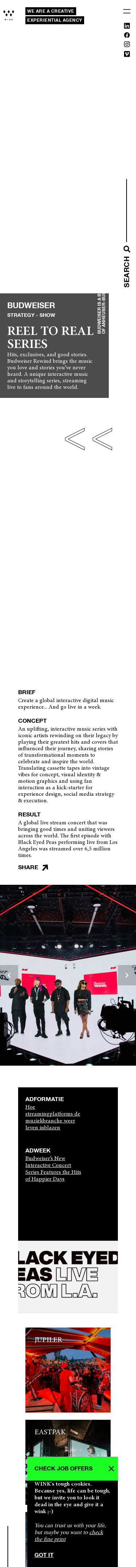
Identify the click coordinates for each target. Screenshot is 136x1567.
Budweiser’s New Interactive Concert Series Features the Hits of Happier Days (53, 1169)
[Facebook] (127, 36)
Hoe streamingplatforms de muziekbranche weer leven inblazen (52, 1117)
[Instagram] (127, 45)
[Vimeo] (127, 55)
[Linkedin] (127, 27)
